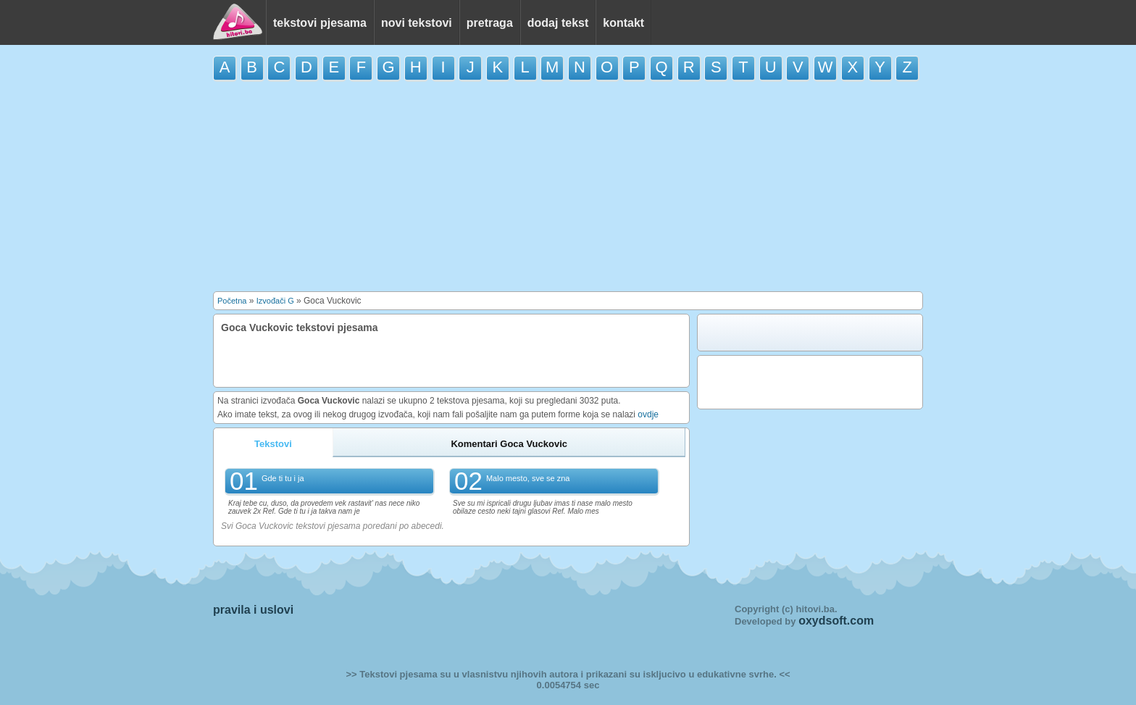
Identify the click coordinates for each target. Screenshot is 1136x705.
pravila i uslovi (253, 610)
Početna (231, 300)
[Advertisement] (568, 186)
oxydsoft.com (836, 620)
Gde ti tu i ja (283, 478)
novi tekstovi (416, 23)
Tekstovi (273, 443)
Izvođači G (275, 300)
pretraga (490, 23)
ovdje (648, 414)
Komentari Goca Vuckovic (509, 443)
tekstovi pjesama (320, 23)
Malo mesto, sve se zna (528, 478)
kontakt (623, 23)
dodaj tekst (557, 23)
